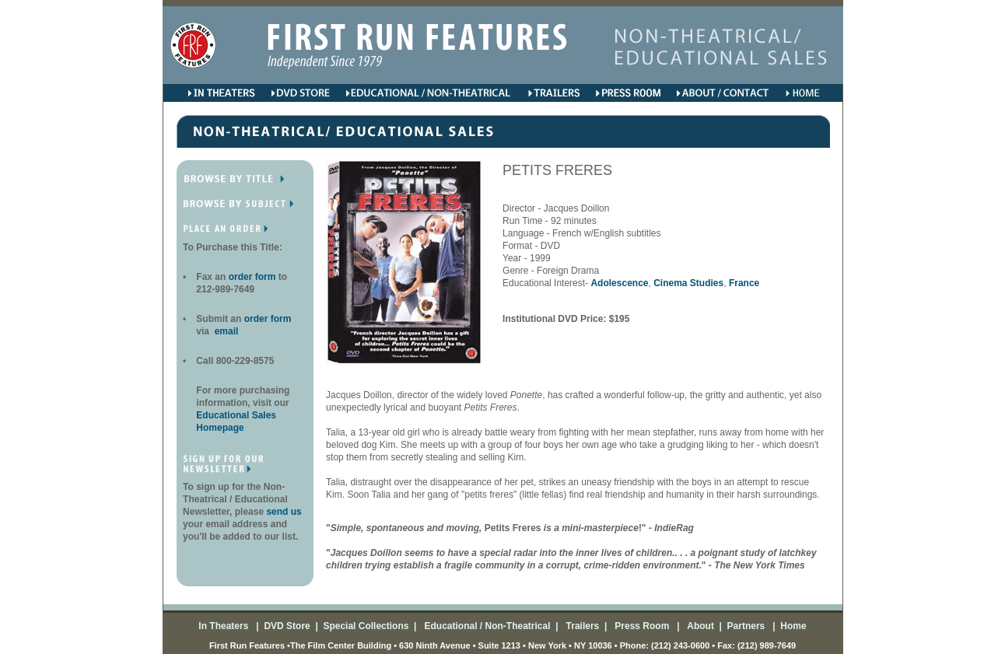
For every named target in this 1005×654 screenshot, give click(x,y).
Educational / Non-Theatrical (487, 626)
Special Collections (364, 626)
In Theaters (224, 626)
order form (253, 276)
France (744, 283)
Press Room (640, 626)
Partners (744, 626)
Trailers (581, 626)
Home (792, 626)
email (225, 331)
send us (283, 511)
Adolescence (619, 283)
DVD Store (287, 626)
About (699, 626)
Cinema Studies (688, 283)
